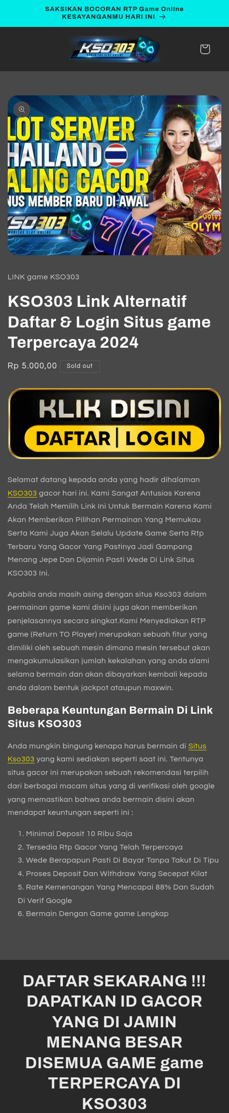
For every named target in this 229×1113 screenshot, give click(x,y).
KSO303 (22, 493)
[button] (205, 49)
